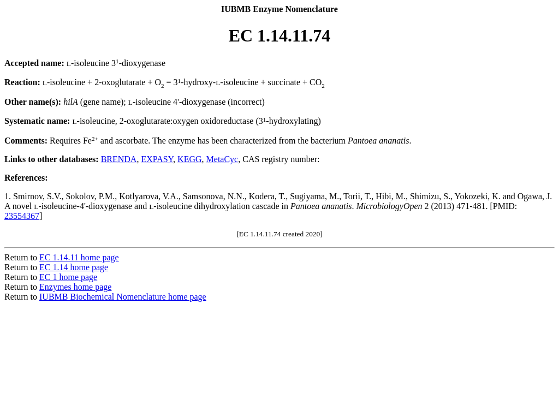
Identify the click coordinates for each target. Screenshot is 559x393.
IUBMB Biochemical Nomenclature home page (122, 296)
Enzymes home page (75, 286)
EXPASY (157, 159)
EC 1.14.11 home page (79, 257)
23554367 (21, 216)
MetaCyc (222, 159)
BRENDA (119, 159)
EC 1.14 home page (73, 267)
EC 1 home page (68, 277)
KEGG (189, 159)
